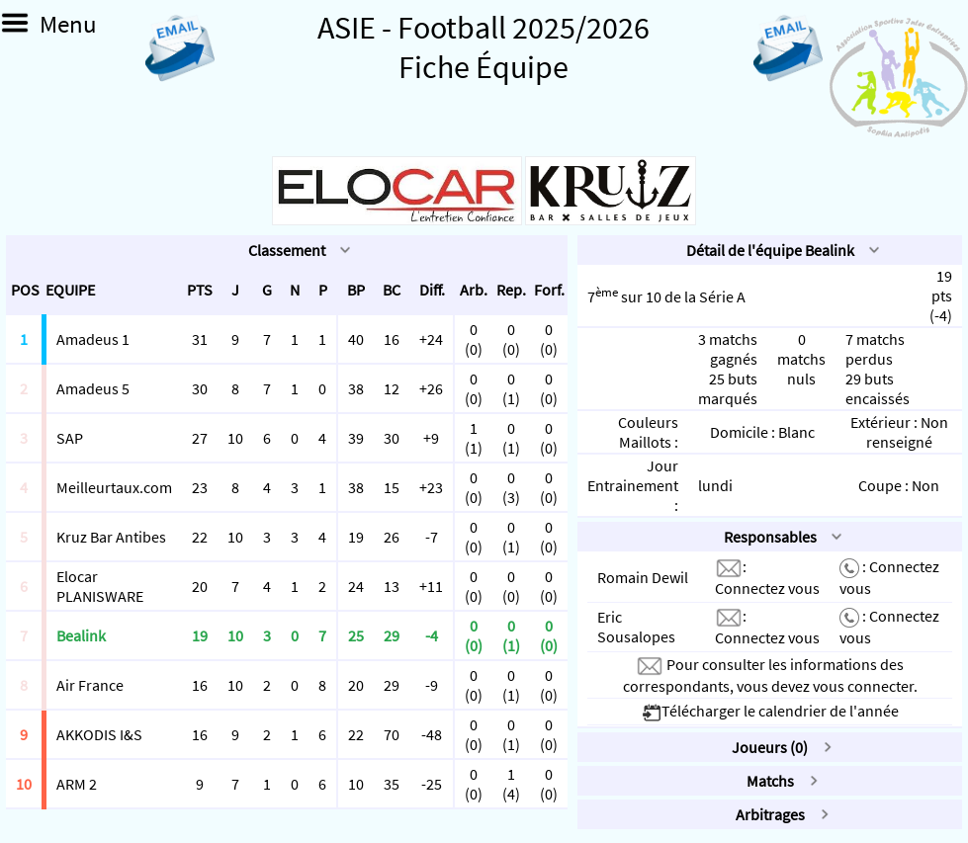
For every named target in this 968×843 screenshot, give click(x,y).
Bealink (81, 635)
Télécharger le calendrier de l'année (770, 710)
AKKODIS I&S (99, 734)
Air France (90, 685)
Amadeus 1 (93, 339)
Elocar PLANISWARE (99, 586)
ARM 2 (76, 784)
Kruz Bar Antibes (111, 537)
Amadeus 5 (93, 388)
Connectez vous (767, 588)
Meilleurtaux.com (114, 487)
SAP (69, 438)
